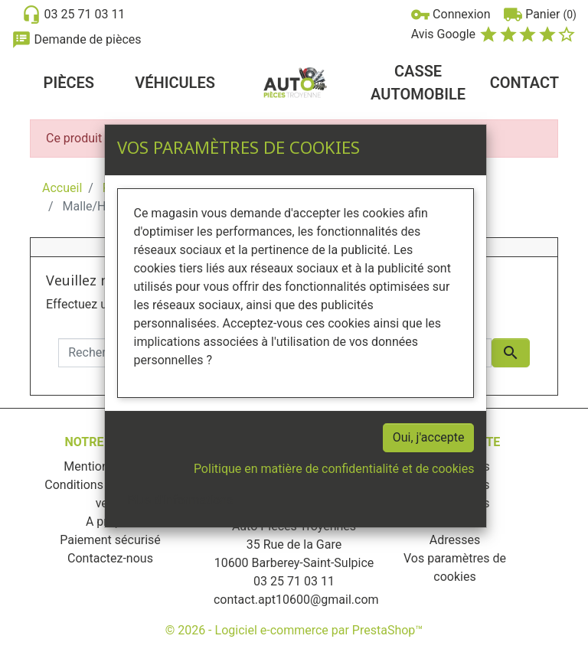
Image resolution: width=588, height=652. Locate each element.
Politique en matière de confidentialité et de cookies (334, 468)
